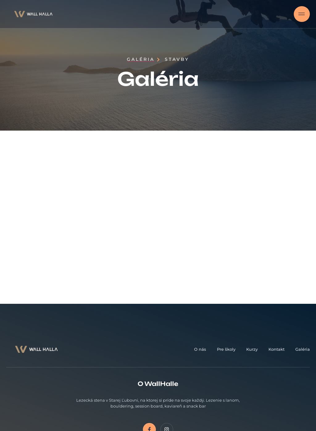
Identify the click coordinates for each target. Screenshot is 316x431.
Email (210, 334)
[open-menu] (302, 14)
